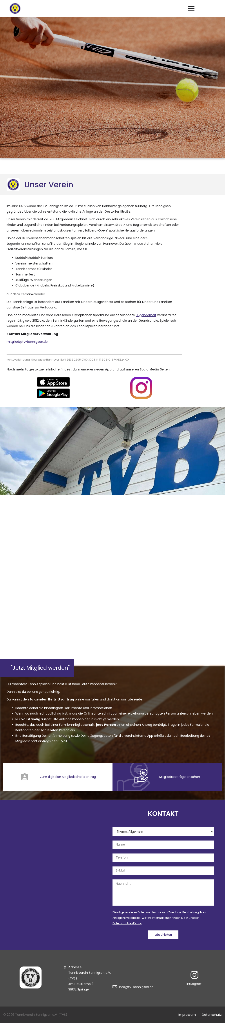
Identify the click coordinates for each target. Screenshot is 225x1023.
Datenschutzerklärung (127, 923)
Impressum (187, 1014)
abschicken (163, 935)
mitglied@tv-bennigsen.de (27, 341)
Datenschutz (212, 1014)
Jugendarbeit (146, 315)
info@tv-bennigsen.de (136, 987)
